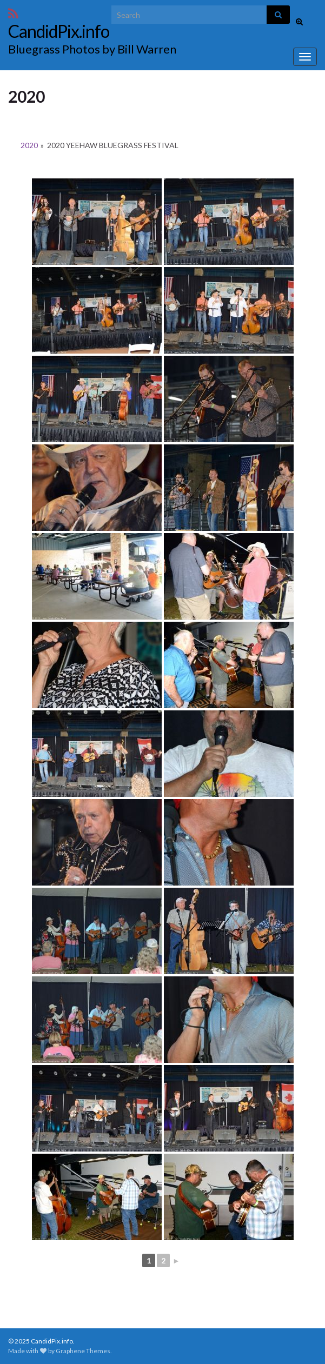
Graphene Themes (83, 1351)
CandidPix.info (58, 31)
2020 (29, 145)
